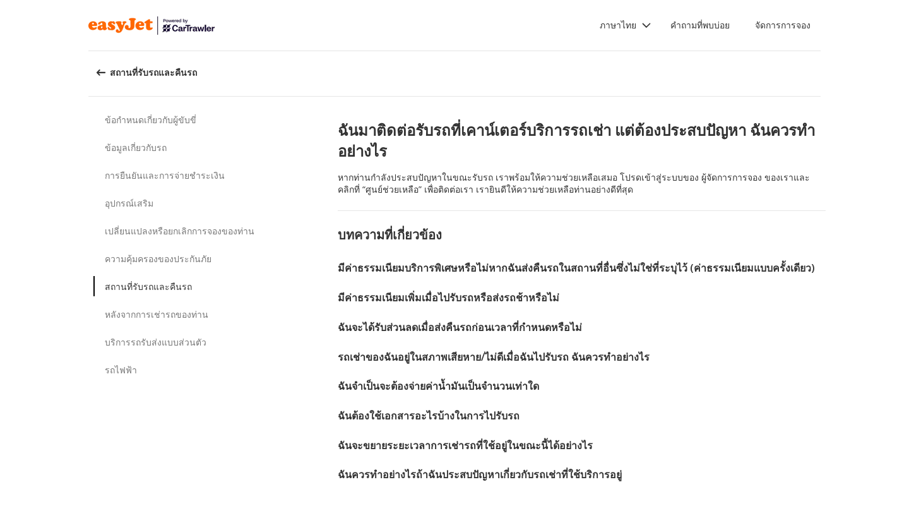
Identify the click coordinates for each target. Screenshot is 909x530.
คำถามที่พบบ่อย (700, 25)
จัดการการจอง (783, 25)
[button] (625, 25)
